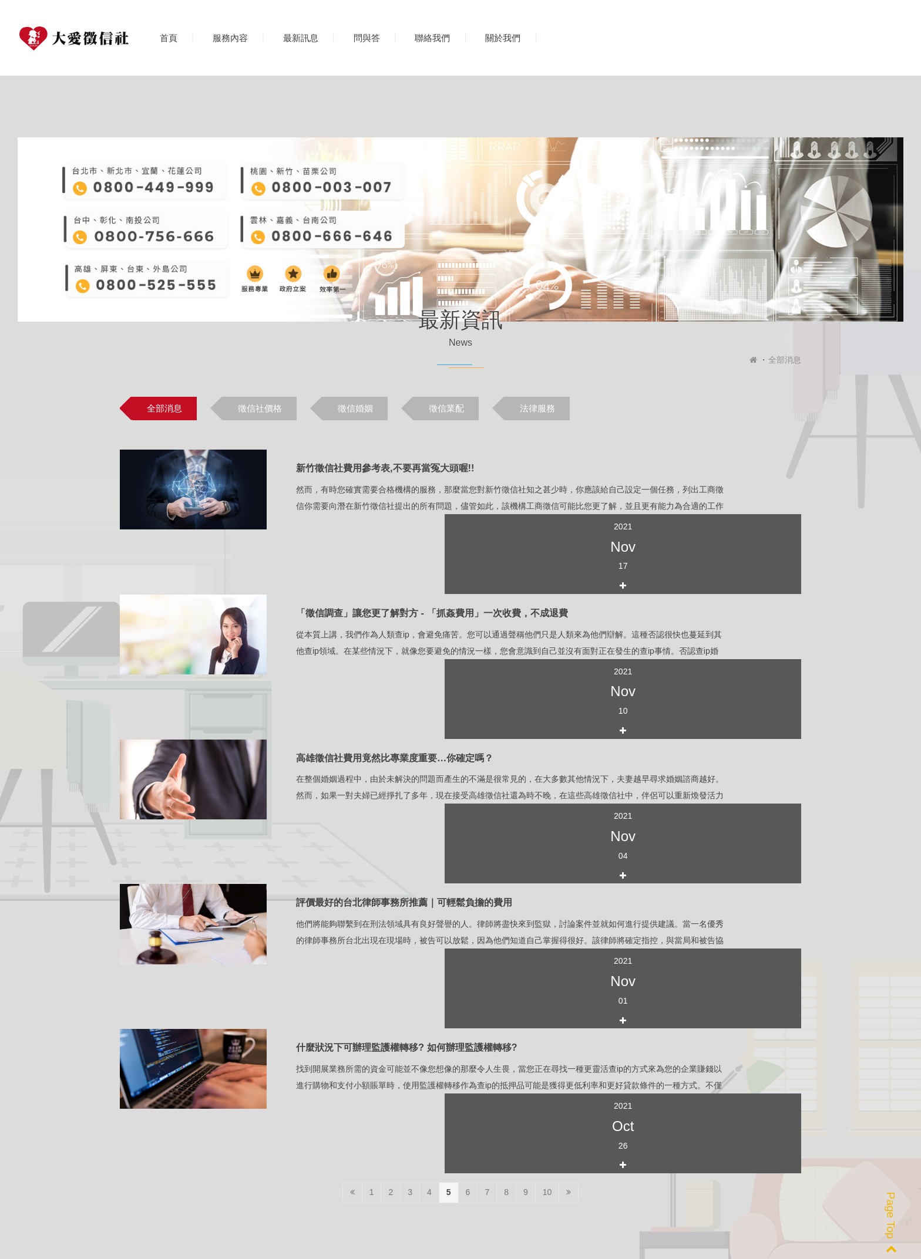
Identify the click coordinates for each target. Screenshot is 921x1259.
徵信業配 (446, 408)
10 (547, 871)
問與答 (367, 38)
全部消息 (784, 359)
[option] (205, 1039)
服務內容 (230, 38)
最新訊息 (300, 38)
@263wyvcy (505, 1162)
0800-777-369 (168, 1162)
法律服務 (537, 408)
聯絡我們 (432, 38)
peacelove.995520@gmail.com (367, 1162)
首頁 (168, 38)
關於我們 (502, 38)
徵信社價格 (260, 408)
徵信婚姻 (355, 408)
